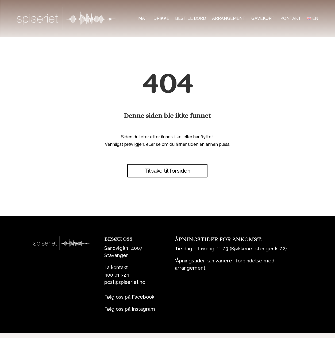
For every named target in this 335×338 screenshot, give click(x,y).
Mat (143, 18)
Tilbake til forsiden (167, 171)
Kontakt (290, 18)
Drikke (161, 18)
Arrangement (228, 18)
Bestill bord (190, 18)
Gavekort (263, 18)
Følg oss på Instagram (129, 309)
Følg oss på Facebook (129, 297)
